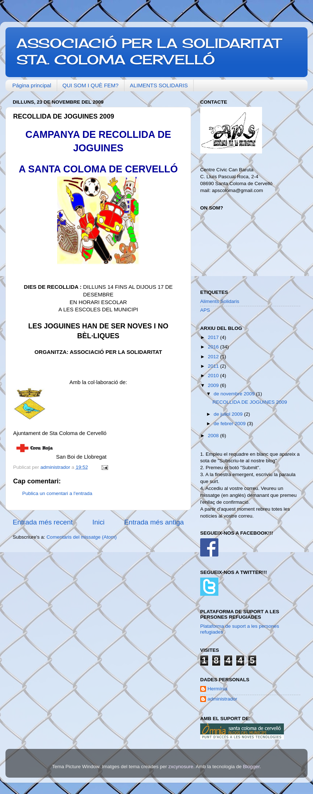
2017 (214, 337)
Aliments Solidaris (219, 301)
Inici (98, 522)
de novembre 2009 (235, 393)
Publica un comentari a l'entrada (57, 493)
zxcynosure (181, 766)
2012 (214, 356)
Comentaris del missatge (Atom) (82, 537)
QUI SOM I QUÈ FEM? (91, 85)
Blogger (251, 766)
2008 (214, 435)
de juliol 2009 (229, 414)
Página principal (31, 85)
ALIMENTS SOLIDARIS (159, 85)
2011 (214, 366)
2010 (214, 375)
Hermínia (217, 688)
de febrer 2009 (230, 423)
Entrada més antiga (154, 522)
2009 (214, 385)
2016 (214, 347)
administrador (222, 699)
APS (205, 310)
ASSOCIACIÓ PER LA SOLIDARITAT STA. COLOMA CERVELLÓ (148, 51)
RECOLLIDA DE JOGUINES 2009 (250, 402)
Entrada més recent (43, 522)
